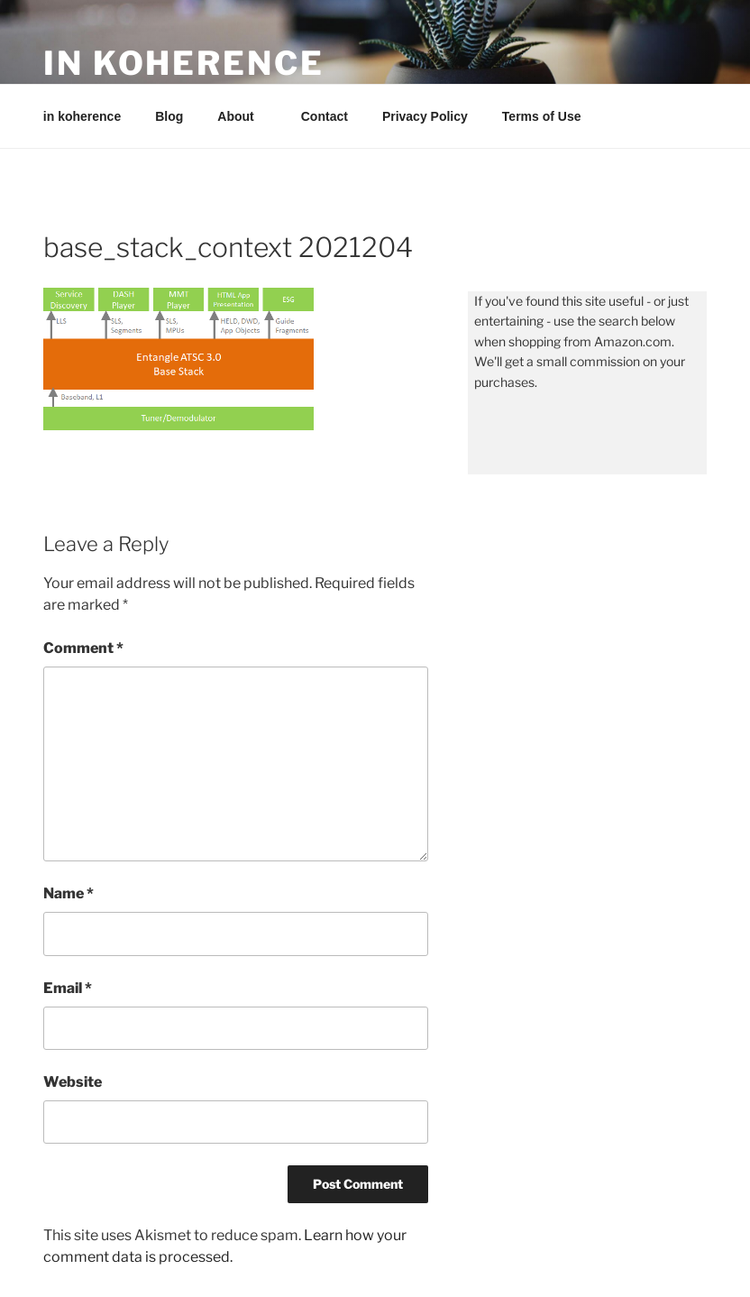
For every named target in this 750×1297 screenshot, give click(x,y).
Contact (324, 116)
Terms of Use (541, 116)
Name (68, 893)
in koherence (184, 63)
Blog (169, 116)
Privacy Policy (425, 116)
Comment (83, 648)
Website (72, 1081)
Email (67, 988)
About (243, 116)
